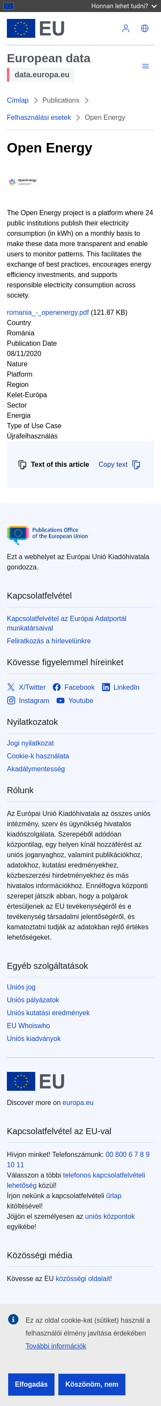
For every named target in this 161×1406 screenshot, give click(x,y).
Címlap (18, 100)
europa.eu (78, 1102)
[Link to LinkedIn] (121, 687)
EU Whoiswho (28, 1025)
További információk (56, 1346)
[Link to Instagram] (28, 701)
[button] (144, 28)
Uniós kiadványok (34, 1038)
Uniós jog (21, 987)
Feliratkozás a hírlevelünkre (49, 641)
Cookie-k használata (38, 756)
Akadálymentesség (36, 769)
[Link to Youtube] (74, 701)
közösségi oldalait (83, 1278)
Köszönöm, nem (91, 1384)
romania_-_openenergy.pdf (48, 312)
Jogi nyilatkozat (30, 743)
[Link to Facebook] (73, 687)
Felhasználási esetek (39, 117)
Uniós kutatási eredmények (48, 1012)
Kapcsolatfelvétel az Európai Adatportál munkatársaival (66, 623)
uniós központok (110, 1216)
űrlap (114, 1195)
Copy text (119, 465)
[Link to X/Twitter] (26, 687)
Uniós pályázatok (33, 1000)
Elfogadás (31, 1384)
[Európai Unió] (61, 28)
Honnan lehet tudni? (124, 5)
